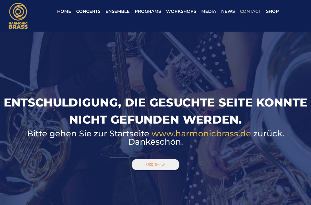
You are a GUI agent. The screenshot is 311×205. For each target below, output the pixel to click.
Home (64, 11)
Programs (148, 11)
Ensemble (117, 11)
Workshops (181, 11)
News (228, 11)
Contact (250, 11)
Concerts (88, 11)
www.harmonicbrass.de (201, 133)
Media (208, 11)
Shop (272, 11)
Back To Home (155, 164)
